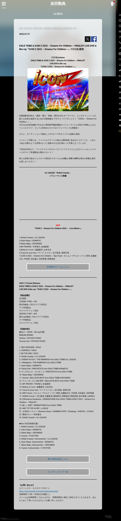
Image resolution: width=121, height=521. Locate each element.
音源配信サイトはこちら (58, 267)
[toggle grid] (4, 4)
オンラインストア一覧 (58, 472)
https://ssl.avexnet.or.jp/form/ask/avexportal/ (38, 491)
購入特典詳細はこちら (58, 459)
